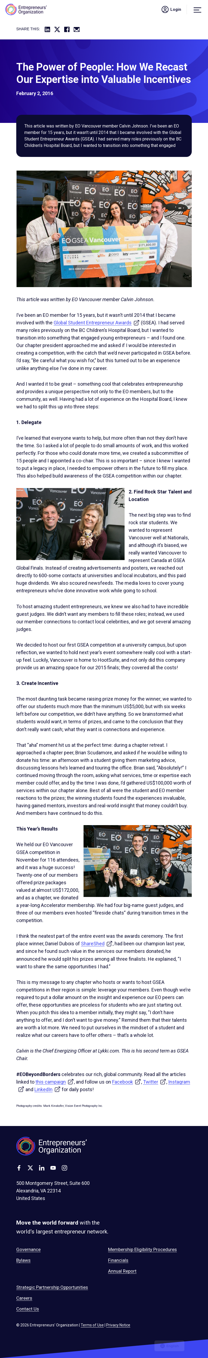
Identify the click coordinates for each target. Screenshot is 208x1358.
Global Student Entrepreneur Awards (97, 322)
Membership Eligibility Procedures (142, 1249)
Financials (118, 1260)
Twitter (154, 1082)
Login (171, 9)
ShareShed (97, 943)
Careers (24, 1298)
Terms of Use (92, 1325)
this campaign (54, 1082)
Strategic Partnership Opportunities (52, 1287)
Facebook (126, 1082)
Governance (28, 1249)
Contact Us (27, 1309)
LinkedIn (47, 1089)
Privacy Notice (118, 1325)
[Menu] (197, 9)
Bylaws (23, 1260)
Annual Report (122, 1271)
